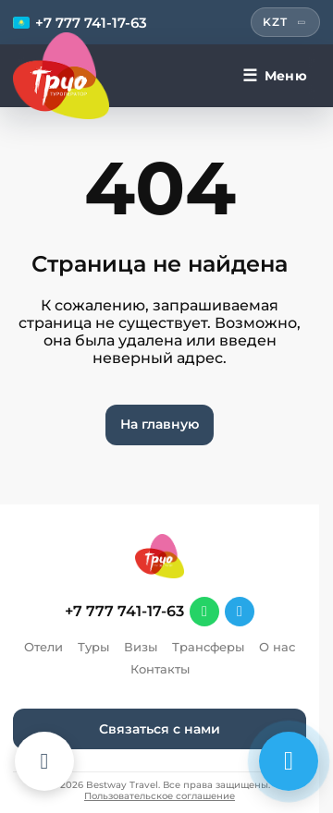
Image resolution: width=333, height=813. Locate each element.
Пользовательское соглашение (159, 796)
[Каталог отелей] (44, 761)
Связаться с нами (159, 729)
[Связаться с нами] (288, 761)
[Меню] (274, 75)
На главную (159, 424)
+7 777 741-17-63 (124, 611)
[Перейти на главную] (61, 76)
